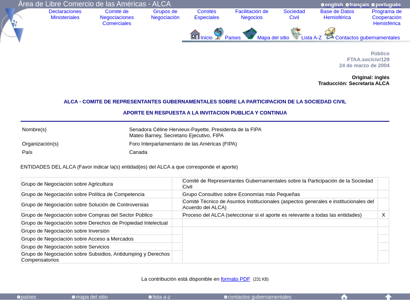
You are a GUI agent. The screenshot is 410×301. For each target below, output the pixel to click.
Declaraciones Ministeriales (65, 14)
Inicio (207, 38)
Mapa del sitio (273, 38)
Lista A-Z (312, 38)
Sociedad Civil (294, 14)
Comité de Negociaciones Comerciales (117, 17)
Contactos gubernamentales (367, 38)
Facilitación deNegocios (251, 14)
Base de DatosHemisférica (337, 14)
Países (233, 38)
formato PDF (235, 279)
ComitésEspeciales (206, 14)
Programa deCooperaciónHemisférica (387, 17)
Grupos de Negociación (165, 14)
